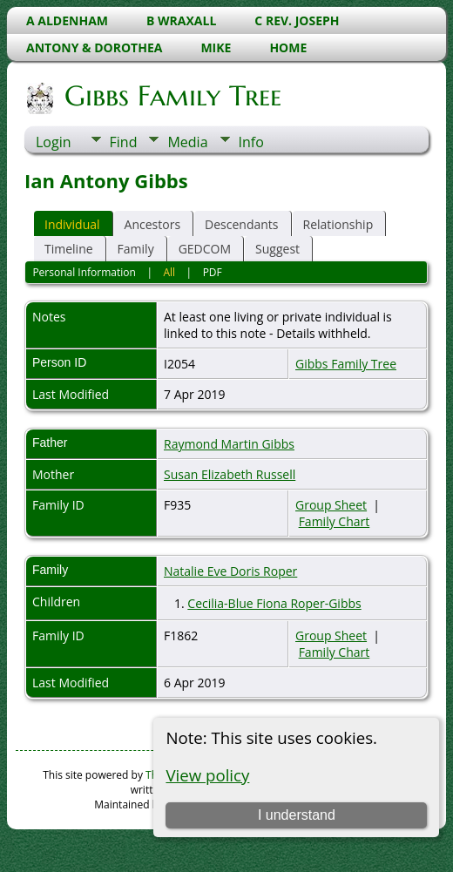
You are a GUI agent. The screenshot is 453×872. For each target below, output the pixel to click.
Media (187, 142)
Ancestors (152, 224)
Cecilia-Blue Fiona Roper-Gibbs (274, 603)
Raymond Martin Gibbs (229, 444)
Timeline (68, 248)
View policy (207, 775)
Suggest (277, 248)
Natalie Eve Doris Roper (230, 571)
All (169, 272)
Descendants (241, 224)
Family (136, 248)
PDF (212, 272)
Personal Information (84, 272)
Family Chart (334, 521)
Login (53, 142)
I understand (296, 815)
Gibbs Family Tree (171, 95)
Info (251, 142)
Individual (72, 224)
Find (124, 142)
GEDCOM (205, 248)
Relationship (338, 224)
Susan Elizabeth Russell (229, 474)
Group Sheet (331, 505)
